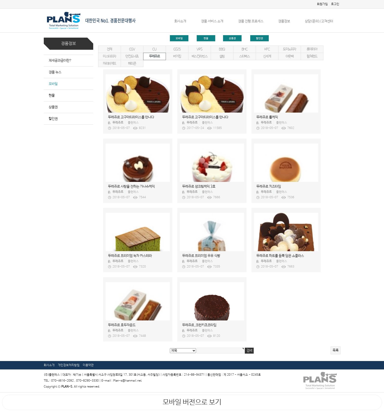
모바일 (53, 84)
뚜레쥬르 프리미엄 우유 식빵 (201, 256)
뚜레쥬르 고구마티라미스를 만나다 (131, 117)
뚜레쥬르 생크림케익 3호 (198, 187)
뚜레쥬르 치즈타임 (268, 187)
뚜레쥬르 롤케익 (267, 117)
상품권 (53, 107)
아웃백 (290, 56)
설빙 (222, 56)
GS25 (176, 49)
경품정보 (284, 21)
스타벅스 (244, 56)
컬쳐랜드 (312, 56)
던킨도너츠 (131, 56)
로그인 (335, 4)
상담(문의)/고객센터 (319, 21)
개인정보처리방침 (69, 365)
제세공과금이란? (60, 61)
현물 (52, 95)
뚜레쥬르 (154, 56)
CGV (132, 49)
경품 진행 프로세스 (250, 21)
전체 (109, 49)
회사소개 (180, 21)
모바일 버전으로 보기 (192, 402)
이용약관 (88, 365)
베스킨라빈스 (199, 56)
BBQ (222, 49)
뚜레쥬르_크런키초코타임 (199, 325)
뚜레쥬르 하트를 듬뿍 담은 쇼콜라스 (280, 256)
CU (154, 49)
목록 (336, 350)
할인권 (53, 119)
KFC (267, 49)
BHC (245, 49)
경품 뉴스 (55, 72)
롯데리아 (312, 49)
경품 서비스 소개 (212, 21)
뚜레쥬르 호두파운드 (122, 325)
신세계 (267, 56)
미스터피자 (109, 56)
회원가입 (322, 4)
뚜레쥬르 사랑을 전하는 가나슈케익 (131, 187)
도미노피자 (289, 49)
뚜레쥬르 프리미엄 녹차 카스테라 (130, 256)
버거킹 (177, 56)
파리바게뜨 (109, 64)
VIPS (199, 49)
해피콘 (132, 64)
